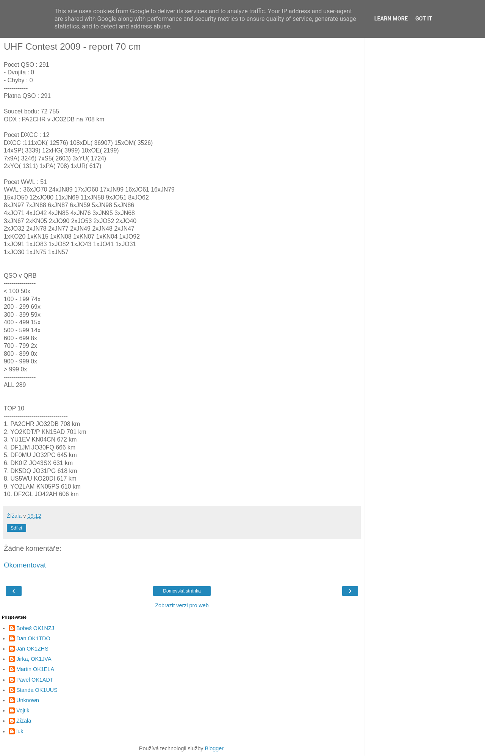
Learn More (391, 19)
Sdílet (16, 528)
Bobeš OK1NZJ (35, 628)
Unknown (27, 700)
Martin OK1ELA (35, 669)
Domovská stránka (181, 591)
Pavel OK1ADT (34, 680)
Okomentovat (25, 565)
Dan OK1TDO (33, 638)
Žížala (23, 721)
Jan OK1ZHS (32, 649)
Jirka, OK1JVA (34, 659)
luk (19, 731)
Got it (423, 19)
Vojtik (22, 710)
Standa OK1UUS (37, 690)
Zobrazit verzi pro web (182, 605)
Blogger (214, 748)
